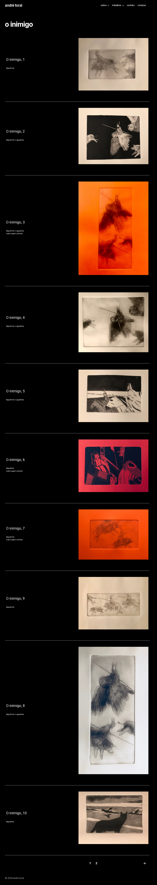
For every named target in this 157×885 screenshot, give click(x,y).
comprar (141, 5)
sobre (104, 5)
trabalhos (116, 5)
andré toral (13, 5)
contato (131, 5)
